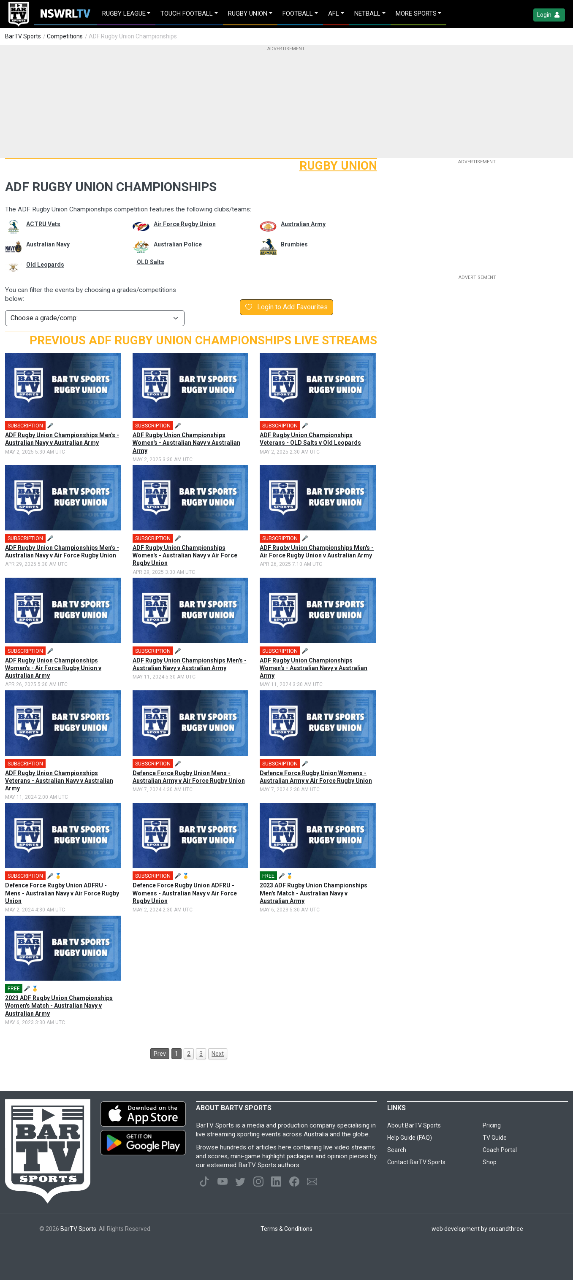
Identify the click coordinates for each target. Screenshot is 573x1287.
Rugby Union (338, 166)
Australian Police (178, 244)
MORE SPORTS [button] (416, 13)
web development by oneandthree (477, 1228)
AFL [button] (333, 13)
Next (218, 1053)
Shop (490, 1162)
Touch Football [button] (186, 13)
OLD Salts (150, 262)
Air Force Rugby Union (185, 224)
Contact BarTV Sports (416, 1162)
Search (396, 1149)
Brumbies (294, 244)
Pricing (492, 1125)
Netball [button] (367, 13)
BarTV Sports (23, 36)
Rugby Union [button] (247, 13)
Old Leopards (45, 264)
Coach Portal (500, 1149)
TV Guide (495, 1137)
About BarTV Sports (414, 1125)
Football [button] (297, 13)
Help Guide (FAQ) (409, 1137)
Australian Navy (48, 244)
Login (549, 15)
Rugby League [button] (124, 13)
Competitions (65, 36)
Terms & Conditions (286, 1228)
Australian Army (303, 224)
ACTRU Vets (43, 224)
